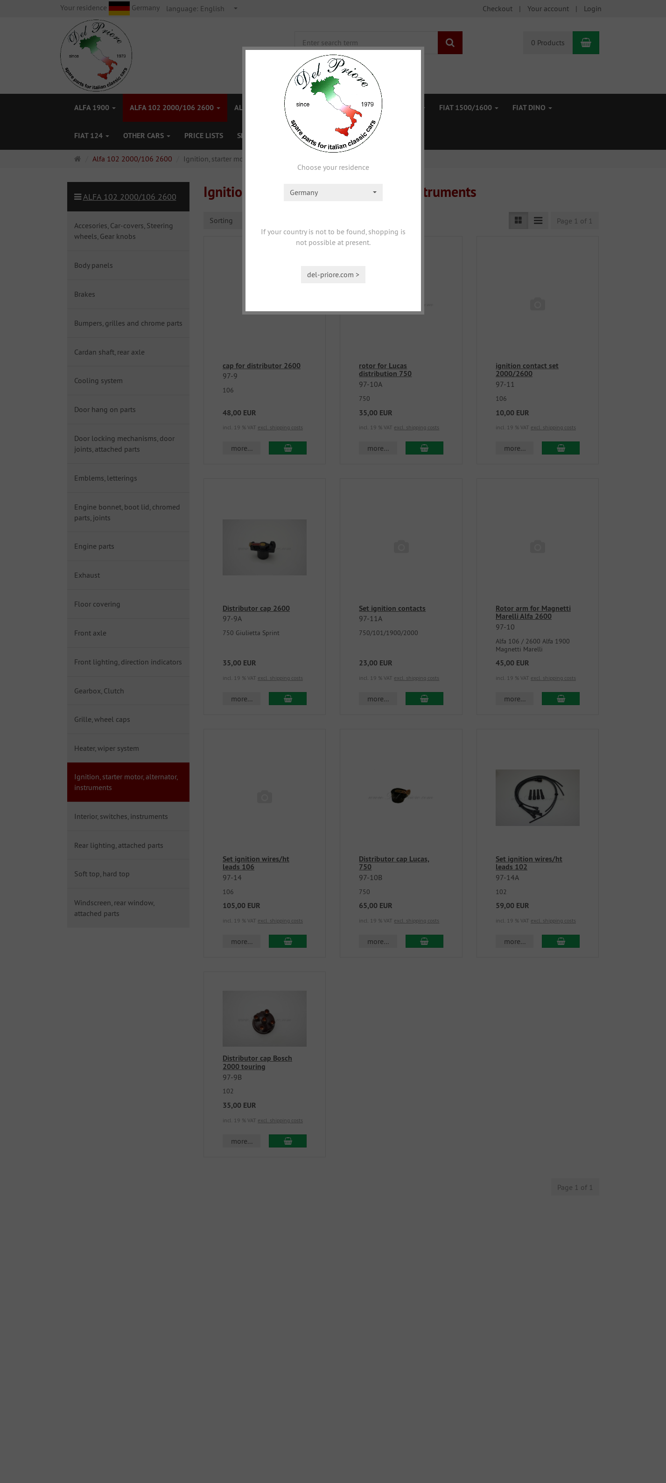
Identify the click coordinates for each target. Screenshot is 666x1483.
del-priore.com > (333, 274)
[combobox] (333, 192)
